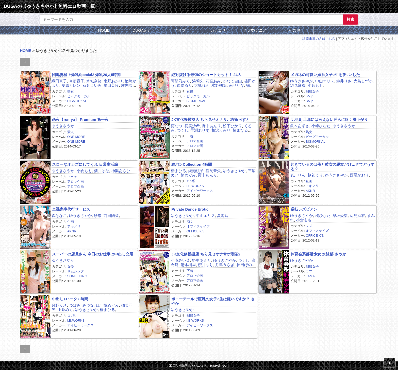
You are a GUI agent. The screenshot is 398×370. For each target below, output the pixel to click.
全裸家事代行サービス (71, 209)
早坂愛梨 (340, 215)
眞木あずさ (299, 126)
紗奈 (98, 215)
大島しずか (363, 81)
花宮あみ (213, 81)
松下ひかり (232, 126)
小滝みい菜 (180, 260)
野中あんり (211, 126)
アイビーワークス (200, 191)
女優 (190, 91)
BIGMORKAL (77, 101)
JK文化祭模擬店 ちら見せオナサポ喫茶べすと (210, 119)
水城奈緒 (94, 81)
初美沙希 (192, 126)
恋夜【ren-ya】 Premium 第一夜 (80, 119)
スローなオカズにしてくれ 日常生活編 (85, 164)
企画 (309, 181)
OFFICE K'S (196, 231)
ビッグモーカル (78, 96)
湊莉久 (198, 81)
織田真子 (59, 81)
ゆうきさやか (301, 81)
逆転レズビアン (304, 209)
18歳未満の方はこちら (318, 39)
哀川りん (297, 175)
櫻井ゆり (205, 265)
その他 (294, 30)
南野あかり (113, 81)
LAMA (310, 276)
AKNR (310, 191)
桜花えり (315, 175)
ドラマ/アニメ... (256, 30)
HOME (104, 30)
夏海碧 (222, 215)
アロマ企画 (195, 141)
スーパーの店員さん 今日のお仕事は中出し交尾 (92, 254)
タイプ (180, 30)
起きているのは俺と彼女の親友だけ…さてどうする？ (332, 166)
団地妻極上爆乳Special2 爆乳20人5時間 (86, 74)
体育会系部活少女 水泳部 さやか (318, 254)
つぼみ (74, 305)
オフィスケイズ (198, 226)
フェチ (72, 177)
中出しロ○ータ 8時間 (70, 299)
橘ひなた (322, 215)
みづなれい (92, 305)
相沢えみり (220, 130)
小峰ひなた (320, 126)
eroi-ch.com (219, 365)
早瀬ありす (199, 130)
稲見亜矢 (213, 171)
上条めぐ (65, 309)
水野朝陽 (219, 85)
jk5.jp (309, 96)
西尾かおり (359, 175)
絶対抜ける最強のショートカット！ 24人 (206, 74)
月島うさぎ (224, 265)
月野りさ (59, 305)
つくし (182, 130)
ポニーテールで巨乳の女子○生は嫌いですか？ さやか (213, 301)
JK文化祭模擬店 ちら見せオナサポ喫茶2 (205, 254)
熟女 (70, 91)
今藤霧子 (76, 81)
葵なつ (176, 126)
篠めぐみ (188, 175)
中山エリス (324, 81)
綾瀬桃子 (196, 171)
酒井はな (101, 171)
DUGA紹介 (141, 30)
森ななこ (59, 215)
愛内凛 (126, 85)
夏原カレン (70, 85)
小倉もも (315, 85)
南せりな (236, 85)
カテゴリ (218, 30)
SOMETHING (77, 276)
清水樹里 (188, 265)
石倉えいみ (92, 85)
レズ (309, 226)
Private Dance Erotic (189, 209)
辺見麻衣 (297, 85)
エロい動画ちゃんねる (188, 365)
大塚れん (201, 85)
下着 (190, 136)
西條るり (184, 85)
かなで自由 (232, 81)
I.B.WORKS (195, 186)
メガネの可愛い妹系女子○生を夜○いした (325, 74)
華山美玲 (111, 85)
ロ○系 (191, 181)
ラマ (309, 271)
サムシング (75, 271)
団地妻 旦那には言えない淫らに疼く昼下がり (329, 119)
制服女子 (312, 91)
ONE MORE (76, 137)
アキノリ (312, 186)
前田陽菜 (111, 215)
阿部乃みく (180, 81)
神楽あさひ (120, 171)
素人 (70, 132)
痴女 (190, 222)
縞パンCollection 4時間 (191, 164)
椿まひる (240, 130)
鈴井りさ (344, 81)
